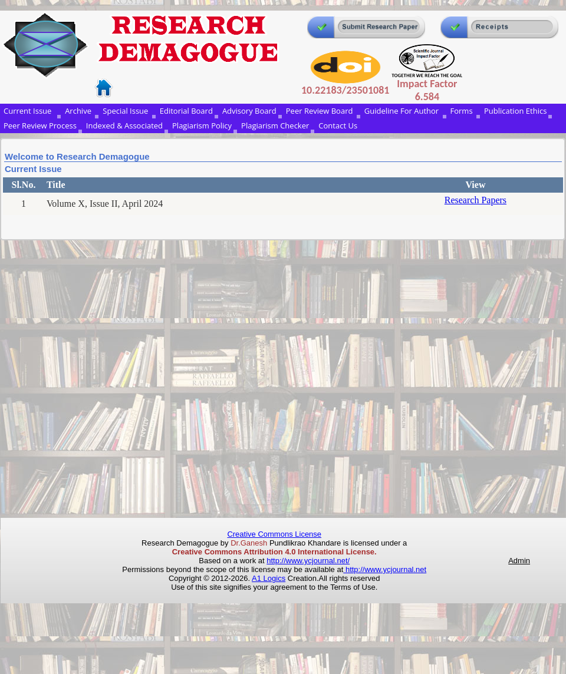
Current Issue (29, 110)
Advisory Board (249, 110)
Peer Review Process (40, 125)
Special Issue (126, 110)
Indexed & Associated (124, 125)
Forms (462, 110)
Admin (519, 560)
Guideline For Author (402, 110)
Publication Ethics (515, 110)
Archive (79, 110)
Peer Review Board (320, 110)
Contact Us (337, 125)
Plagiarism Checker (275, 125)
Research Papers (475, 200)
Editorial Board (186, 110)
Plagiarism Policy (202, 125)
